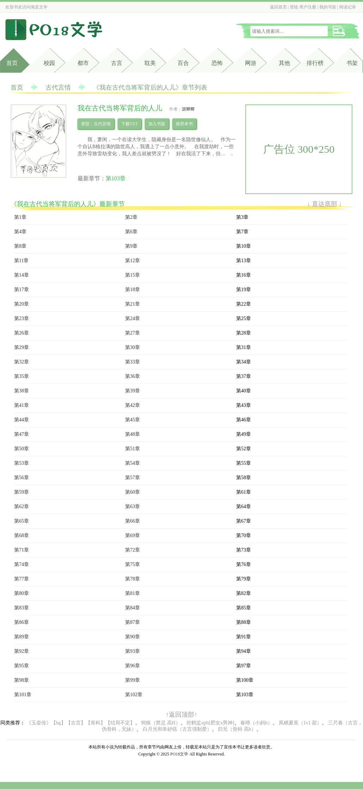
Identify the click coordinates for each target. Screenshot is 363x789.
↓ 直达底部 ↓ (324, 203)
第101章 (22, 694)
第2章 (131, 217)
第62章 (21, 506)
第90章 (132, 636)
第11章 (21, 260)
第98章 (21, 680)
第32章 (21, 362)
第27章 (132, 333)
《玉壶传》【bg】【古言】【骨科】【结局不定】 (80, 722)
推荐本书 (184, 123)
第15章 (132, 275)
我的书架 (327, 7)
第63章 (132, 506)
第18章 (132, 289)
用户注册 (307, 7)
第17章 (21, 289)
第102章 (133, 694)
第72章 (132, 550)
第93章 (132, 651)
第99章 (132, 680)
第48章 (132, 434)
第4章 (20, 231)
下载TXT (129, 123)
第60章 (132, 492)
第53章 (21, 463)
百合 (183, 63)
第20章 (21, 304)
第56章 (21, 477)
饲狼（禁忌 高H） (160, 722)
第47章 (21, 434)
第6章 (131, 231)
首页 (12, 63)
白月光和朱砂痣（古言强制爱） (177, 729)
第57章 (132, 477)
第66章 (132, 521)
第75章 (132, 564)
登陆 (294, 7)
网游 (250, 63)
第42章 (132, 405)
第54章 (132, 463)
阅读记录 (347, 7)
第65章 (21, 521)
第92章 (21, 651)
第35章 (21, 376)
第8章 (20, 246)
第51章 (132, 448)
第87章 (132, 622)
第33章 (132, 362)
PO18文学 (179, 754)
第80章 (21, 593)
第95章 (21, 665)
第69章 (132, 535)
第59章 (21, 492)
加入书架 (156, 123)
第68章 (21, 535)
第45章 (132, 419)
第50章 (21, 448)
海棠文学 (39, 7)
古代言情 (58, 87)
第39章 (132, 390)
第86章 (21, 622)
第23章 (21, 318)
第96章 (132, 665)
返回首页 (278, 7)
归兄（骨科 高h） (237, 729)
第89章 (21, 636)
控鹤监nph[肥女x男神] (210, 722)
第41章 (21, 405)
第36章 (132, 376)
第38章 (21, 390)
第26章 (21, 333)
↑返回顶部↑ (181, 714)
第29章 (21, 347)
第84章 (132, 607)
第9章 (131, 246)
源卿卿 (188, 109)
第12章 (132, 260)
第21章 (132, 304)
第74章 (21, 564)
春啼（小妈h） (256, 722)
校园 (49, 63)
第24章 (132, 318)
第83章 (21, 607)
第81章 (132, 593)
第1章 (20, 217)
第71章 (21, 550)
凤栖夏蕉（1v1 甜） (300, 722)
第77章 (21, 579)
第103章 (115, 178)
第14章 (21, 275)
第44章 (21, 419)
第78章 (132, 579)
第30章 (132, 347)
